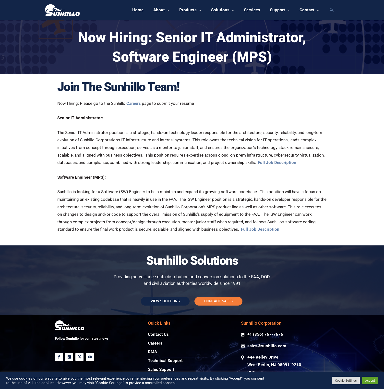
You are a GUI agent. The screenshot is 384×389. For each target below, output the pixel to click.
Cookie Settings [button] (346, 380)
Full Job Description (277, 162)
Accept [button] (370, 380)
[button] (331, 10)
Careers (134, 103)
